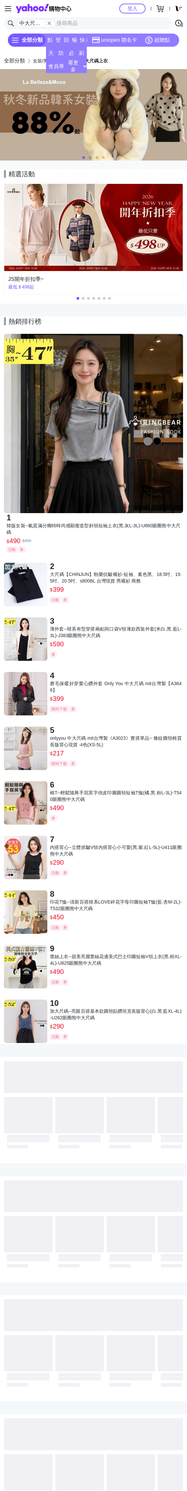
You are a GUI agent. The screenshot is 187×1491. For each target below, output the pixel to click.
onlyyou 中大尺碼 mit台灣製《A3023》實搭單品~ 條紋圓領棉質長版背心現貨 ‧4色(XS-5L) (116, 741)
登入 (132, 8)
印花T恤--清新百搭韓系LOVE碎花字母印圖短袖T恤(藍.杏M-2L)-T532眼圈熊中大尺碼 (116, 905)
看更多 (77, 66)
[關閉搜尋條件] (49, 23)
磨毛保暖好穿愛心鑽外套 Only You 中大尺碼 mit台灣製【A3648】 (116, 687)
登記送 (58, 42)
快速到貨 (82, 42)
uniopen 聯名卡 (114, 40)
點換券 (50, 42)
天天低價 (51, 55)
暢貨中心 (74, 42)
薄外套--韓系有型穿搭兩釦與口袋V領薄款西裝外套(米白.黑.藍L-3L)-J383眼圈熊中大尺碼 (116, 632)
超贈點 (157, 40)
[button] (83, 157)
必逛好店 (71, 55)
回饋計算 (66, 42)
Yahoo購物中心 (43, 8)
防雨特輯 (61, 55)
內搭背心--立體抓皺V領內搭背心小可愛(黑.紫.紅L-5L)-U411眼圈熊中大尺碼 (116, 851)
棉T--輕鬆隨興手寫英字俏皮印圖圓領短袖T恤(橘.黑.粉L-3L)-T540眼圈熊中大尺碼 (116, 796)
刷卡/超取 (81, 55)
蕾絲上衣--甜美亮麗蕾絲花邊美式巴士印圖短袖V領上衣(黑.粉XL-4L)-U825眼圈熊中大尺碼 (116, 960)
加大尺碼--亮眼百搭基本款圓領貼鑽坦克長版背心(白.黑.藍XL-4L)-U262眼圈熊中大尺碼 (116, 1014)
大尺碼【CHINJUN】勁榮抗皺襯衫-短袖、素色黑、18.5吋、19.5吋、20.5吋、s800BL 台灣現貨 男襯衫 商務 (116, 578)
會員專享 (56, 68)
